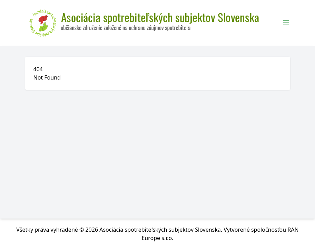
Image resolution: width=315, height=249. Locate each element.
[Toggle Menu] (286, 23)
